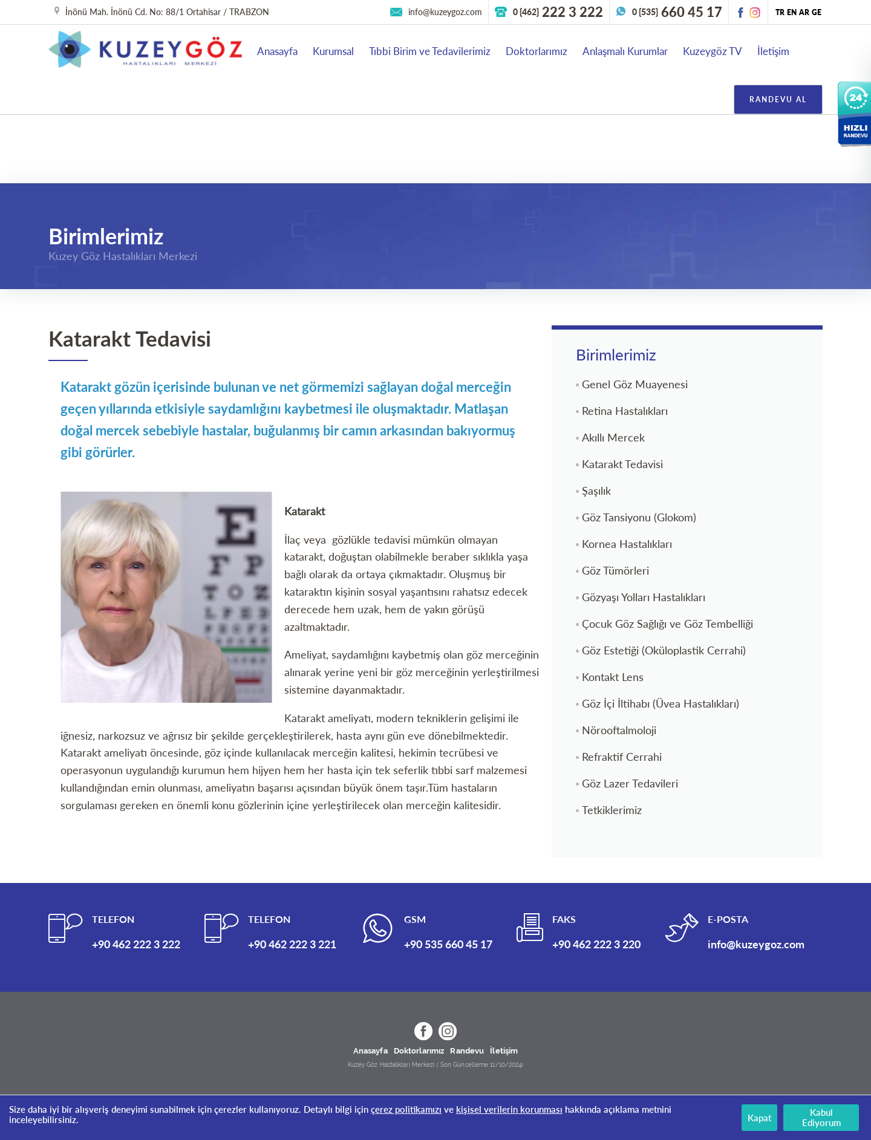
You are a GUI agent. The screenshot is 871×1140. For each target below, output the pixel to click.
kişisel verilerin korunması (509, 1109)
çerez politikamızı (406, 1109)
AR (804, 12)
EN (792, 12)
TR (780, 12)
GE (816, 12)
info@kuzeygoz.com (445, 12)
